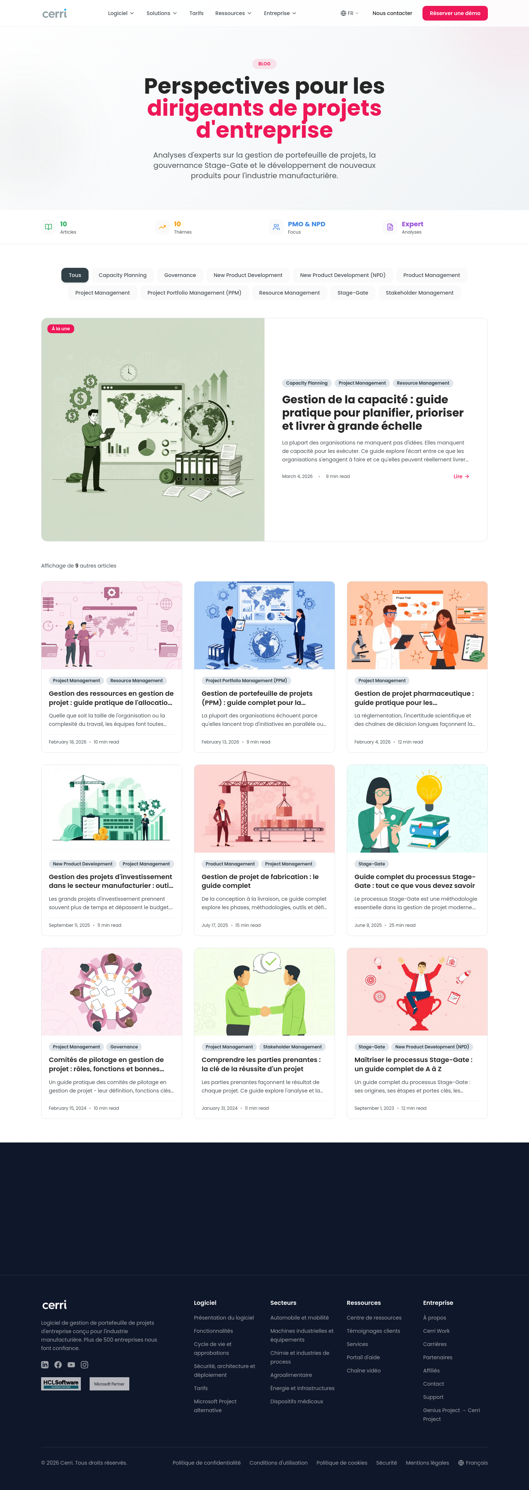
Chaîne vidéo (364, 1370)
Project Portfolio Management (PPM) (195, 292)
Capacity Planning (123, 275)
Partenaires (438, 1357)
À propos (434, 1317)
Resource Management (289, 292)
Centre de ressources (374, 1317)
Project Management (102, 292)
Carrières (435, 1344)
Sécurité (386, 1462)
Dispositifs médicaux (296, 1401)
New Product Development (248, 275)
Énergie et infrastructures (302, 1388)
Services (357, 1344)
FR (350, 13)
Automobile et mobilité (299, 1317)
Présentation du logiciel (224, 1317)
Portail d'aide (363, 1357)
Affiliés (431, 1370)
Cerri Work (436, 1331)
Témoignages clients (373, 1331)
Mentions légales (427, 1462)
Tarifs (197, 13)
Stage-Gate (353, 292)
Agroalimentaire (291, 1375)
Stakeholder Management (419, 292)
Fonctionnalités (213, 1331)
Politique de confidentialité (207, 1462)
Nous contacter (392, 13)
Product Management (431, 275)
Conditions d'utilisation (278, 1462)
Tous (75, 275)
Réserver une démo (455, 13)
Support (433, 1397)
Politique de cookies (342, 1462)
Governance (180, 275)
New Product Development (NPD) (343, 275)
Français (473, 1462)
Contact (433, 1384)
